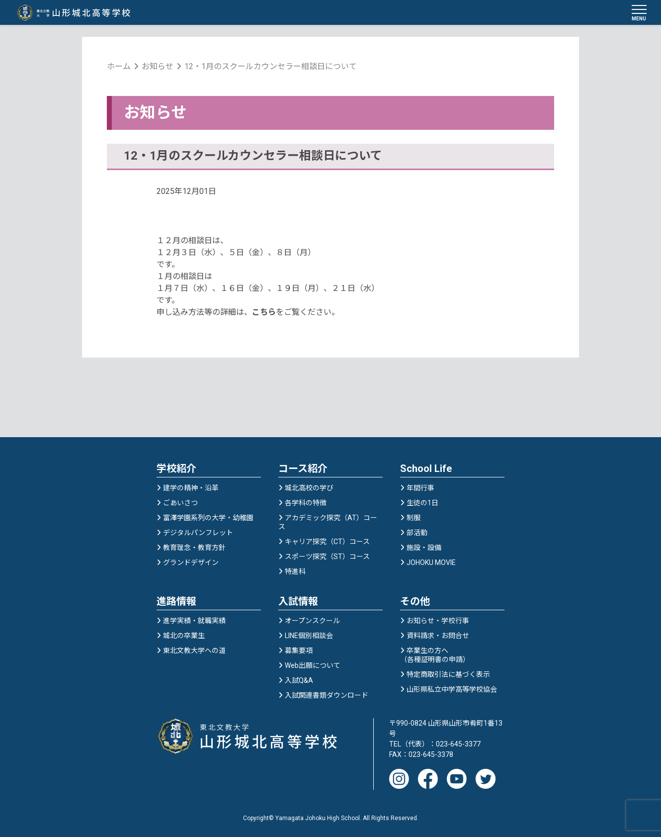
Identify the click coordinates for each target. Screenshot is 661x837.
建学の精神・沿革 (191, 489)
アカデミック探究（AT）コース (327, 523)
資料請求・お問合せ (438, 637)
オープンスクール (312, 622)
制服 (413, 519)
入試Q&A (299, 682)
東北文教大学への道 (194, 652)
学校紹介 (176, 470)
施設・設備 (424, 549)
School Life (426, 470)
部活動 (417, 534)
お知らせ (157, 67)
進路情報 (176, 603)
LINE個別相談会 (309, 637)
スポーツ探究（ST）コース (327, 558)
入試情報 (298, 603)
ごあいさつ (180, 504)
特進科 (295, 573)
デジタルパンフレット (198, 534)
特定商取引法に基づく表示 (448, 676)
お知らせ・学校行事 (438, 622)
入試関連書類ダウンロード (326, 697)
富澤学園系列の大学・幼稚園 (208, 519)
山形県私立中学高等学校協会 (452, 691)
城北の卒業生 (184, 637)
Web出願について (312, 667)
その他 (415, 603)
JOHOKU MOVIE (431, 564)
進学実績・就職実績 (194, 622)
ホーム (119, 67)
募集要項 (299, 652)
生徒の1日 (422, 504)
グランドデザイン (191, 564)
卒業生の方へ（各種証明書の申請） (435, 656)
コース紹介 (303, 470)
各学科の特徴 (306, 504)
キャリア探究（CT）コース (327, 543)
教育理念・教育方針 (194, 549)
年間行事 (420, 489)
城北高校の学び (309, 489)
